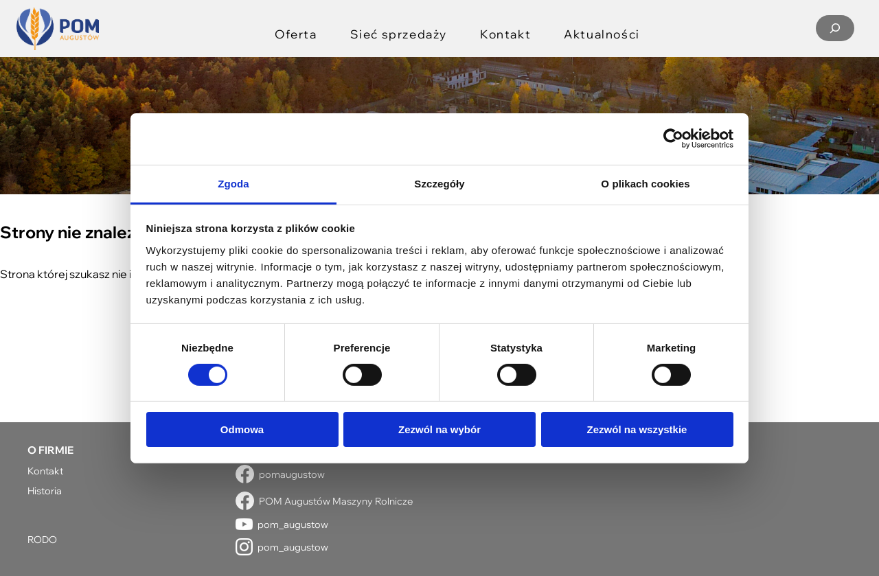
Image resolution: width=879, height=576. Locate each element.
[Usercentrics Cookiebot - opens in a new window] (673, 138)
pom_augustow (293, 524)
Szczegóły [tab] (439, 183)
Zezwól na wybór (439, 429)
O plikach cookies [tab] (645, 183)
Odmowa (242, 429)
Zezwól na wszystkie (637, 429)
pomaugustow (292, 474)
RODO (42, 539)
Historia (44, 490)
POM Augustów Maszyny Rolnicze (336, 501)
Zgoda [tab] (233, 183)
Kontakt (45, 470)
